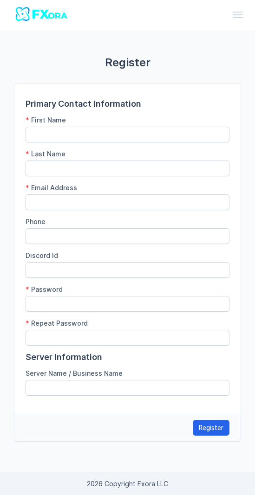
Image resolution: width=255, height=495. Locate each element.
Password (44, 289)
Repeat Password (57, 323)
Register (211, 427)
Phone (36, 221)
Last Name (45, 154)
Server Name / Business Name (74, 373)
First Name (46, 120)
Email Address (51, 188)
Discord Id (42, 255)
